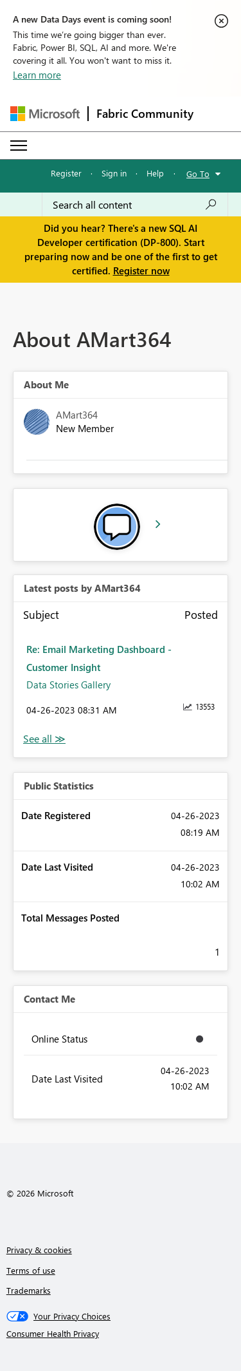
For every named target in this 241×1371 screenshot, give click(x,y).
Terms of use (30, 1270)
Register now (141, 270)
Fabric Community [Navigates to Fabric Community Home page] (144, 113)
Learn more (37, 74)
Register (66, 172)
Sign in (114, 172)
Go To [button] (198, 173)
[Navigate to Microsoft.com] (45, 113)
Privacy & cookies (39, 1249)
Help (155, 172)
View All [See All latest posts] (44, 739)
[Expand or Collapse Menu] (18, 145)
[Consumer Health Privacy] (120, 1333)
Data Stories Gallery (68, 684)
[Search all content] (135, 205)
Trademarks (28, 1290)
